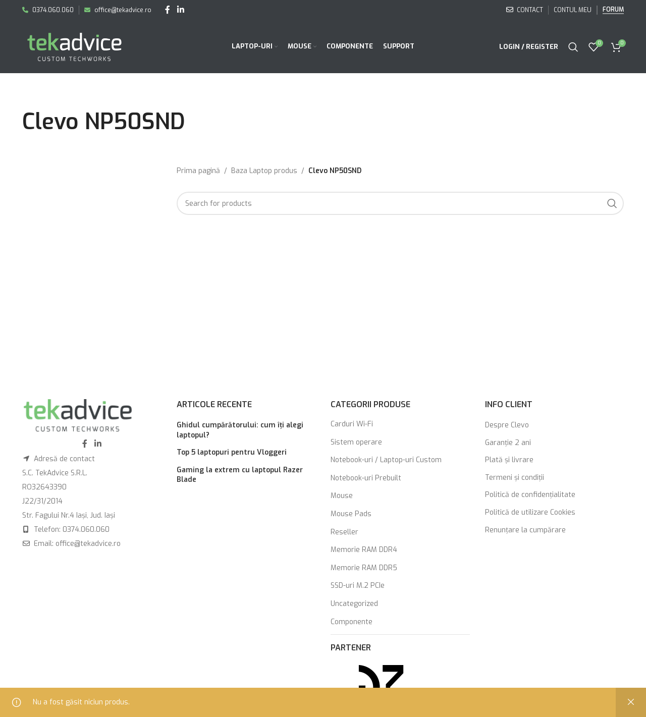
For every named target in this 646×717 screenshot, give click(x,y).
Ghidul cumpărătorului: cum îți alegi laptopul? (240, 430)
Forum (613, 10)
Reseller (344, 532)
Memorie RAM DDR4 (364, 550)
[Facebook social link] (168, 10)
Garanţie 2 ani (508, 443)
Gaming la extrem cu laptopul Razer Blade (240, 475)
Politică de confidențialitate (530, 495)
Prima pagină (198, 171)
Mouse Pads (351, 514)
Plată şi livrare (509, 460)
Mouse (342, 496)
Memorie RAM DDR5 (364, 568)
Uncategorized (354, 604)
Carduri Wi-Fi (352, 424)
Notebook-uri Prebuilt (366, 478)
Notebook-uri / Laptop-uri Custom (386, 460)
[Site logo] (74, 46)
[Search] (573, 47)
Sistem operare (356, 442)
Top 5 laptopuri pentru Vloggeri (232, 452)
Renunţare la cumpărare (525, 530)
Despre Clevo (507, 425)
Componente (351, 622)
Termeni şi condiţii (514, 477)
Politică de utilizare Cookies (530, 512)
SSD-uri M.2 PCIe (358, 585)
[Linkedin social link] (180, 10)
